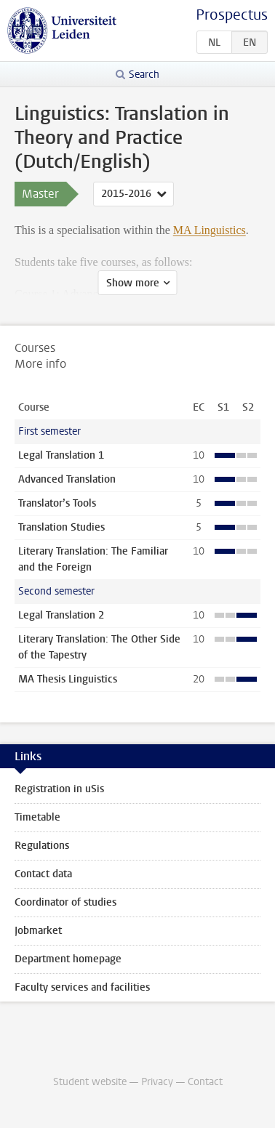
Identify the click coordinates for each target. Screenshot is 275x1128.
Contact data (43, 874)
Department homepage (68, 959)
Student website (90, 1082)
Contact (205, 1082)
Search (144, 74)
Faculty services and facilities (82, 987)
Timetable (37, 817)
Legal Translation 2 (61, 615)
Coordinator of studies (65, 902)
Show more (132, 283)
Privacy (157, 1082)
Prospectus (232, 15)
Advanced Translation (67, 479)
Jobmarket (38, 931)
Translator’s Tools (57, 503)
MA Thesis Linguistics (67, 679)
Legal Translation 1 (61, 455)
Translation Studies (61, 527)
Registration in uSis (59, 789)
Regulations (42, 846)
